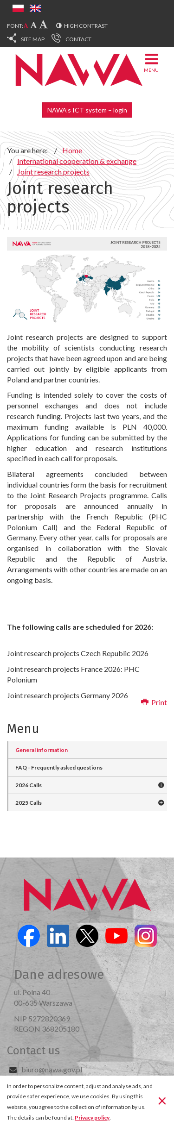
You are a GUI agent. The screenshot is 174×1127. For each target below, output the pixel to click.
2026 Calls (28, 785)
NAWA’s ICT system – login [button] (87, 110)
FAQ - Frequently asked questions (59, 767)
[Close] (162, 1100)
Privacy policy (92, 1117)
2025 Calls (28, 802)
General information (41, 749)
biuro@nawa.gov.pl (51, 1069)
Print (154, 702)
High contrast (86, 25)
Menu (151, 62)
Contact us (33, 1050)
